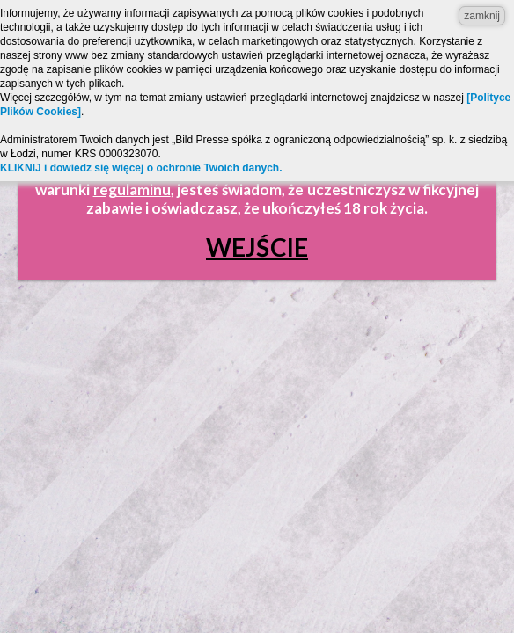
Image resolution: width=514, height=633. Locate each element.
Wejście (257, 247)
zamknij (482, 16)
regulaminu (132, 189)
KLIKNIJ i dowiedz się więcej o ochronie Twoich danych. (141, 168)
